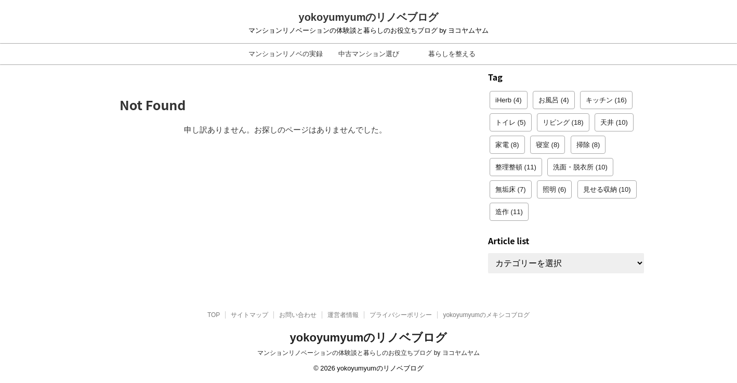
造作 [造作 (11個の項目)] (509, 212)
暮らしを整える (452, 54)
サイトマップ (249, 315)
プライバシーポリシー (401, 315)
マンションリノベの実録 (285, 54)
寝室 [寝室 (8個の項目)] (548, 145)
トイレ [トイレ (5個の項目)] (510, 122)
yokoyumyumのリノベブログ (369, 17)
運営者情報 (343, 315)
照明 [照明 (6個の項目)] (555, 189)
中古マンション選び (368, 54)
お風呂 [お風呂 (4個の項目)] (553, 100)
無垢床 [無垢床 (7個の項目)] (510, 189)
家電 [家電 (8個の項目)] (507, 145)
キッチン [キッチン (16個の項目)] (606, 100)
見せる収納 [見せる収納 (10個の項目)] (607, 189)
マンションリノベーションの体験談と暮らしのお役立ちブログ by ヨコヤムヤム (368, 352)
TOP (213, 315)
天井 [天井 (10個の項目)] (614, 122)
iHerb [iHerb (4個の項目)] (508, 100)
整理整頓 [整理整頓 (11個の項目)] (515, 167)
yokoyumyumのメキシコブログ (486, 315)
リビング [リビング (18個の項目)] (563, 122)
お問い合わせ (298, 315)
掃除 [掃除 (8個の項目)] (588, 145)
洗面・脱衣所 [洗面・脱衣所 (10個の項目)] (580, 167)
